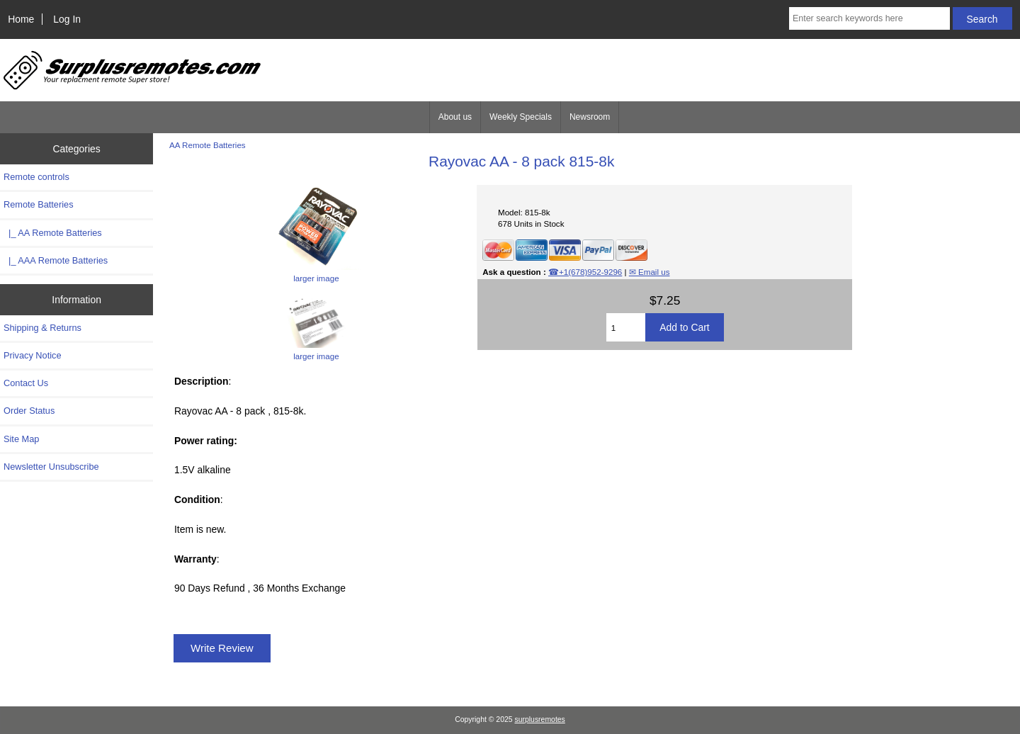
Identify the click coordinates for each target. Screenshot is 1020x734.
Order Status (29, 410)
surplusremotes (539, 719)
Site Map (21, 439)
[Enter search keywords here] (869, 18)
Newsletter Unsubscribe (51, 466)
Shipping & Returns (42, 327)
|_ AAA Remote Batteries (56, 260)
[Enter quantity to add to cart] (626, 327)
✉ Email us (649, 271)
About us (455, 117)
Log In (67, 19)
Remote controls (36, 176)
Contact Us (26, 383)
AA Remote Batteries (207, 144)
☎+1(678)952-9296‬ (585, 271)
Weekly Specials (520, 117)
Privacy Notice (32, 355)
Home (21, 19)
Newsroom (590, 117)
